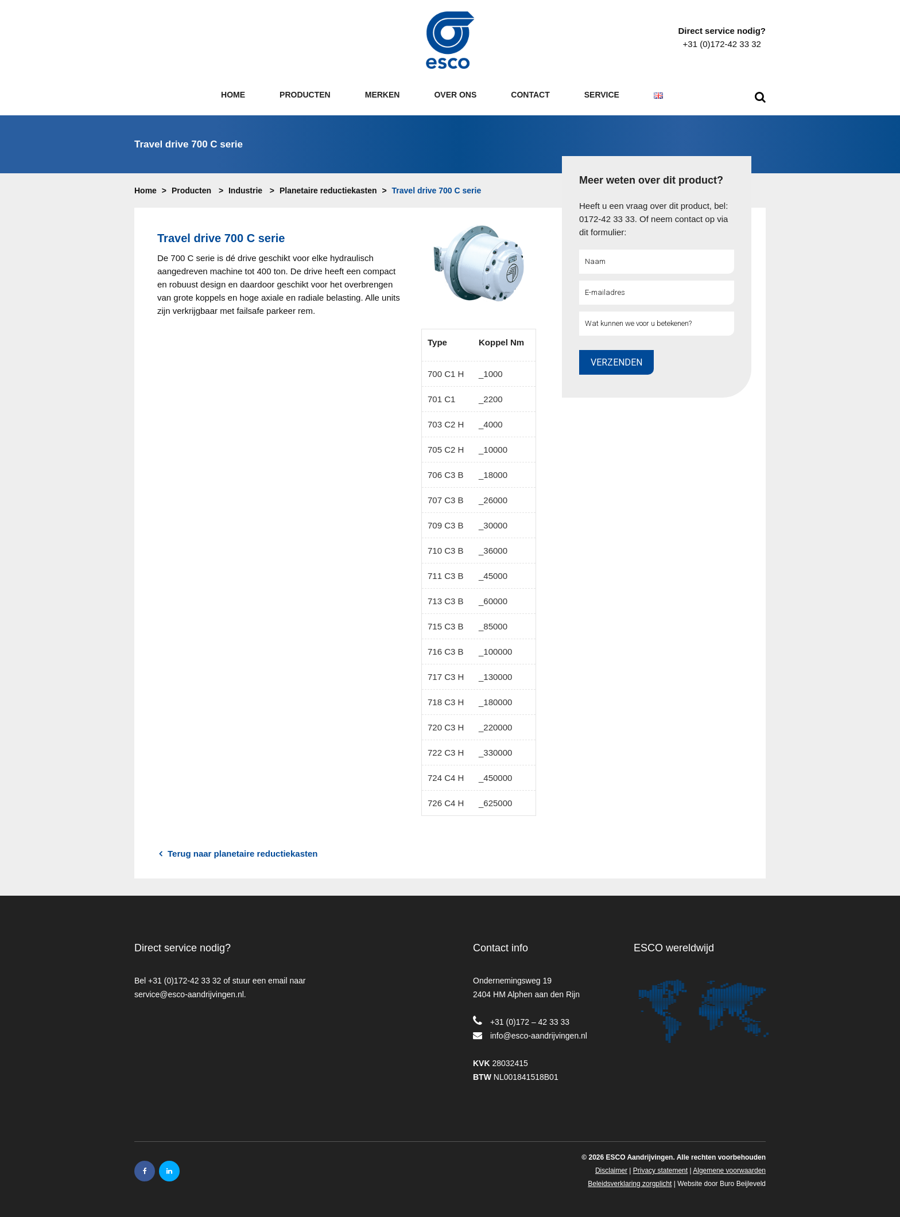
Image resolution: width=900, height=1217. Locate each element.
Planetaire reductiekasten (328, 190)
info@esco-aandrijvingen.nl (538, 1035)
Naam (591, 261)
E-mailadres (601, 292)
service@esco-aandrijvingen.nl (189, 994)
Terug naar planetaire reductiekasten (238, 853)
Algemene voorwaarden (729, 1171)
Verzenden (616, 362)
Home (145, 190)
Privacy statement (660, 1171)
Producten (191, 190)
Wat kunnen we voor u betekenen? (634, 323)
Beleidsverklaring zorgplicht (630, 1184)
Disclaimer (611, 1171)
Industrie (245, 190)
